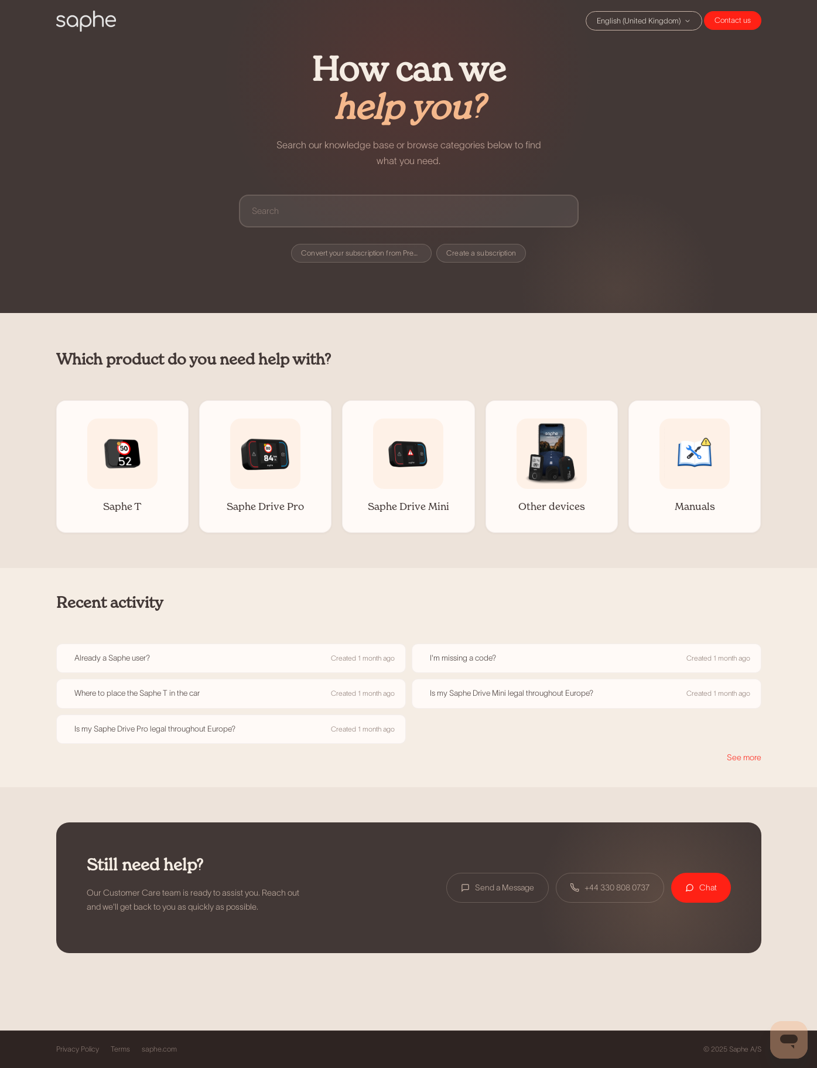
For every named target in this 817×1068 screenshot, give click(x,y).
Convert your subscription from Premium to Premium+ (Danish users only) (366, 253)
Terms (120, 1049)
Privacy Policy (77, 1049)
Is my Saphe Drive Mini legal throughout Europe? (511, 693)
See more (744, 757)
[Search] (408, 211)
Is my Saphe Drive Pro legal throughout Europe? (154, 729)
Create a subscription (481, 253)
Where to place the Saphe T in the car (137, 693)
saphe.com (159, 1049)
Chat (732, 20)
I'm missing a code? (463, 658)
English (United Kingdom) (644, 20)
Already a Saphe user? (112, 658)
